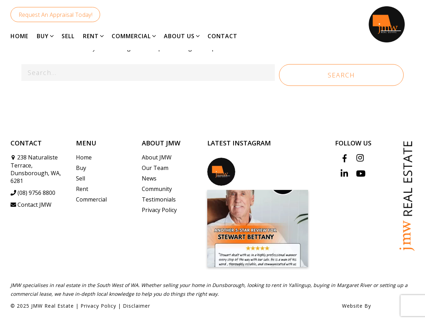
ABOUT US (179, 36)
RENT (91, 36)
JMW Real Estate (52, 305)
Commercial (91, 199)
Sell (80, 178)
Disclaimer (136, 305)
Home (84, 157)
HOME (19, 36)
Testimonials (159, 199)
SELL (68, 36)
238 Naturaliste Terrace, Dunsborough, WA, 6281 (36, 169)
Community (157, 189)
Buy (81, 168)
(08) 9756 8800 (33, 193)
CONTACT (222, 36)
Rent (82, 189)
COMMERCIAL (131, 36)
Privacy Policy (159, 210)
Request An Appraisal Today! (55, 15)
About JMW (157, 157)
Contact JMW (31, 205)
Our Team (155, 168)
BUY (43, 36)
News (149, 178)
